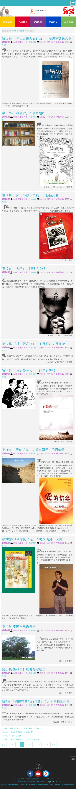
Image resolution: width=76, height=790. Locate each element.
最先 (3, 744)
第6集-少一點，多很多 (12, 735)
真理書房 (32, 42)
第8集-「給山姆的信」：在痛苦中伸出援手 (21, 728)
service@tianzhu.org (52, 781)
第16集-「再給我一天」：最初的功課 (28, 370)
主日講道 (68, 21)
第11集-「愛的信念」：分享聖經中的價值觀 (33, 449)
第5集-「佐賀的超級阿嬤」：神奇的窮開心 (21, 739)
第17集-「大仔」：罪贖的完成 (23, 268)
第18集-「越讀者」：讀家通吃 (23, 113)
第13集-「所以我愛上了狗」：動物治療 (30, 195)
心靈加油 (38, 21)
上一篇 (11, 744)
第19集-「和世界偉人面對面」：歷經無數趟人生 (36, 38)
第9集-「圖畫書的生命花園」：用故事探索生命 (36, 701)
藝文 (22, 30)
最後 (53, 744)
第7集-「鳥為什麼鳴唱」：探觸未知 (18, 732)
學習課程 (53, 21)
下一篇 (46, 744)
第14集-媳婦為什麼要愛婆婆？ (23, 669)
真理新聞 (23, 21)
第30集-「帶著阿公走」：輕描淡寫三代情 (32, 539)
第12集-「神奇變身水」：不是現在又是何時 (33, 343)
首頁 (16, 30)
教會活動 (7, 21)
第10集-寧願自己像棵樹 (19, 626)
